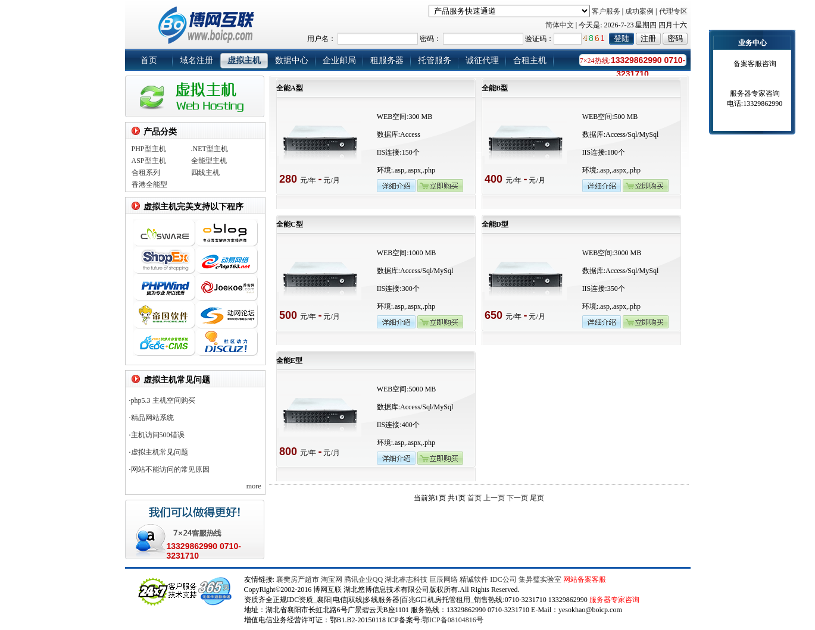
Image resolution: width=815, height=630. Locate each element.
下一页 (517, 498)
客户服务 (606, 11)
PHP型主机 (149, 149)
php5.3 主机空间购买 (163, 400)
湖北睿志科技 (406, 579)
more (253, 486)
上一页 (494, 498)
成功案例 (639, 11)
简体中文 (559, 25)
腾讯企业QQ (363, 579)
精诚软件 (474, 579)
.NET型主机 (209, 149)
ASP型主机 (149, 160)
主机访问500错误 (158, 435)
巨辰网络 (443, 579)
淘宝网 (331, 579)
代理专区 (673, 11)
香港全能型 (149, 184)
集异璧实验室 (540, 579)
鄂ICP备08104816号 (452, 620)
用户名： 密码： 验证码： (485, 39)
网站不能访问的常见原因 (170, 469)
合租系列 (146, 172)
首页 (474, 498)
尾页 (537, 498)
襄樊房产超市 (298, 579)
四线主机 (205, 172)
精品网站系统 (152, 417)
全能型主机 (209, 160)
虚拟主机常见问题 (159, 452)
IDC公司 (503, 579)
